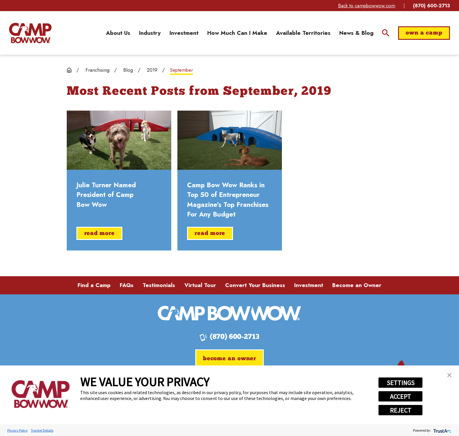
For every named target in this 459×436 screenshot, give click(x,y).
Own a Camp (424, 33)
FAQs (126, 285)
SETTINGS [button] (401, 383)
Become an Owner (356, 285)
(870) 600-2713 (431, 5)
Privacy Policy (17, 430)
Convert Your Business (255, 285)
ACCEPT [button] (400, 396)
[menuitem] (118, 33)
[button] (449, 375)
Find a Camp (94, 285)
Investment (308, 285)
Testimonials (159, 285)
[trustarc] (442, 430)
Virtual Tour (200, 285)
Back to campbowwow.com (366, 5)
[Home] (30, 33)
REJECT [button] (400, 410)
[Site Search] (385, 33)
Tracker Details (42, 430)
